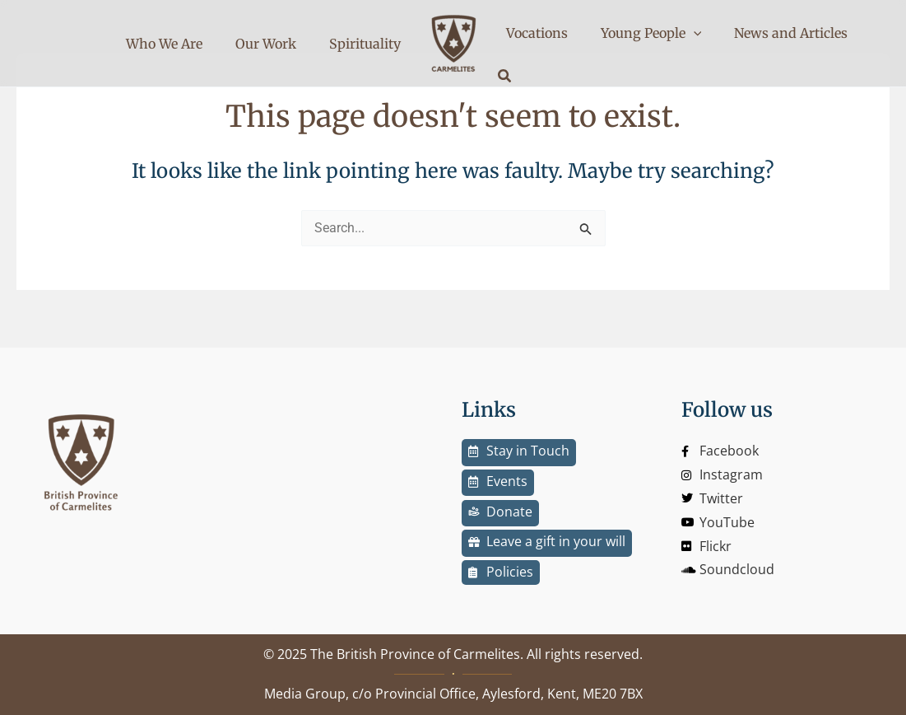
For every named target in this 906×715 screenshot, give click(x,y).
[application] (675, 43)
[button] (852, 45)
